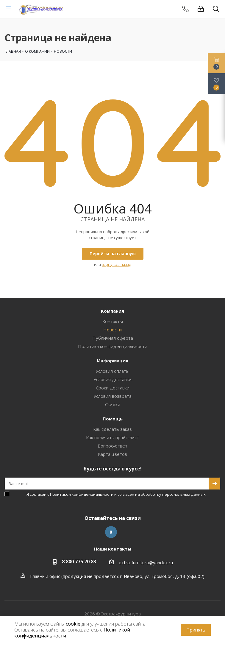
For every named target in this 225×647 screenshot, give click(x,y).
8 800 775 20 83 (79, 561)
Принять (195, 630)
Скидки (112, 404)
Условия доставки (112, 379)
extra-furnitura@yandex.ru (146, 562)
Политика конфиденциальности (112, 346)
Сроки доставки (112, 388)
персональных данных (184, 494)
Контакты (112, 321)
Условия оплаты (112, 371)
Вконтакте (111, 532)
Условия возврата (112, 396)
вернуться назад (116, 264)
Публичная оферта (112, 338)
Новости (112, 330)
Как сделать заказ (112, 429)
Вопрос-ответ (112, 446)
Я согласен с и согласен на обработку (116, 494)
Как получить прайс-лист (112, 437)
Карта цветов (112, 454)
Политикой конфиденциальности (81, 494)
